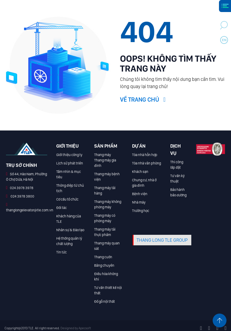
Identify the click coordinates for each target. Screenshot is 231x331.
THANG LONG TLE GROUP (162, 240)
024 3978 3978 (21, 188)
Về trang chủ (142, 99)
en (224, 40)
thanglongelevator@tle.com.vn (29, 210)
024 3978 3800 (22, 196)
